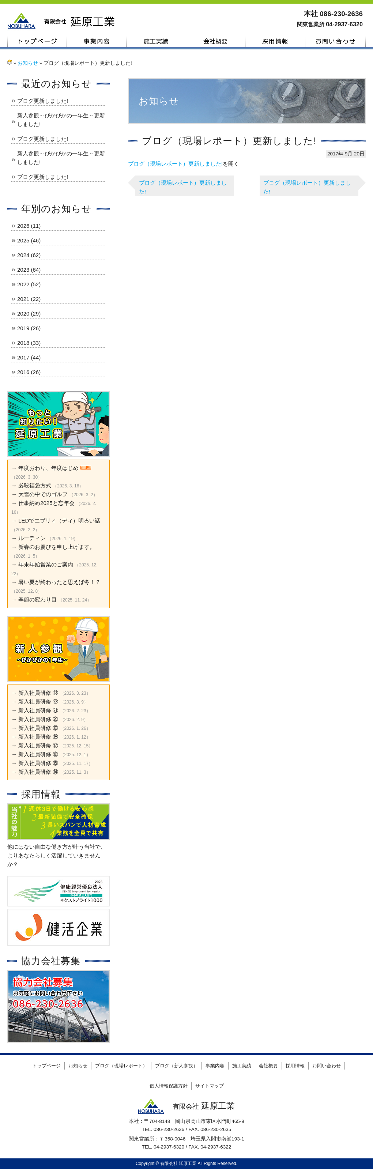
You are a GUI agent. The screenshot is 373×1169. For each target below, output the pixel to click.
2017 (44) (29, 357)
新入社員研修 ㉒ (38, 701)
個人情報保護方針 (169, 1086)
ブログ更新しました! (42, 101)
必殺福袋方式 (34, 485)
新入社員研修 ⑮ (38, 763)
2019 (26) (29, 328)
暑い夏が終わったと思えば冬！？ (59, 582)
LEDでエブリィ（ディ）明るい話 (59, 520)
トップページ (37, 41)
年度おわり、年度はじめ (48, 468)
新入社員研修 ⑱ (38, 737)
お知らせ (28, 63)
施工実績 (156, 41)
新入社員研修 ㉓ (38, 693)
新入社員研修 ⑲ (38, 728)
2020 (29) (29, 313)
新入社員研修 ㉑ (38, 710)
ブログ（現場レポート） (121, 1065)
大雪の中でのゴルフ (43, 494)
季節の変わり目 (37, 599)
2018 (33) (29, 343)
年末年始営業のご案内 (45, 564)
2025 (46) (29, 240)
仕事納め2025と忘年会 (46, 503)
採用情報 (275, 41)
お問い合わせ (335, 41)
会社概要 (216, 41)
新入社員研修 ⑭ (38, 772)
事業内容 (97, 41)
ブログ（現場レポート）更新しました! (175, 164)
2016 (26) (29, 372)
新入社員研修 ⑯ (38, 754)
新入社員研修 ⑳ (38, 719)
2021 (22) (29, 299)
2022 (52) (29, 284)
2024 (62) (29, 255)
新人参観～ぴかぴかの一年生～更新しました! (61, 119)
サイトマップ (209, 1086)
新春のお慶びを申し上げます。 (56, 547)
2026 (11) (29, 226)
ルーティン (32, 538)
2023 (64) (29, 270)
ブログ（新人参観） (176, 1065)
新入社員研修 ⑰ (38, 745)
